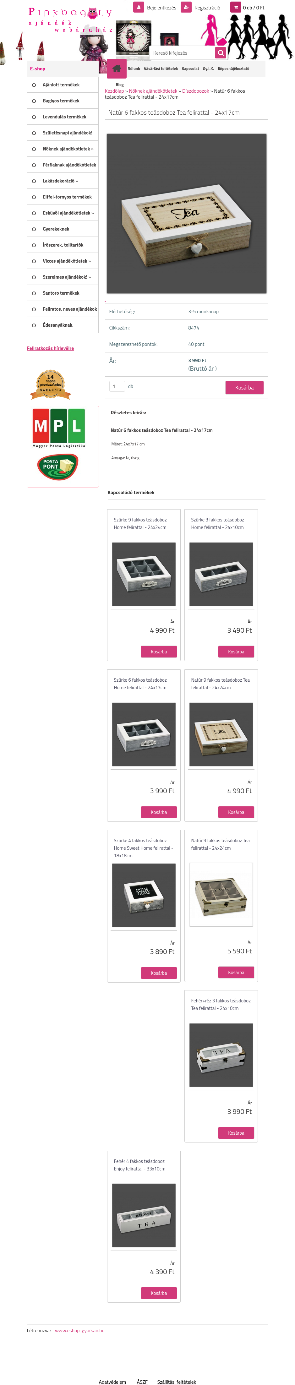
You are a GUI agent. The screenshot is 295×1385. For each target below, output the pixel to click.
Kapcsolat (190, 68)
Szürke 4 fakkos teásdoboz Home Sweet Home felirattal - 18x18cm (143, 848)
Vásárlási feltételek (161, 68)
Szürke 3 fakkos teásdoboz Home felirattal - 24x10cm (217, 523)
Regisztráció (207, 7)
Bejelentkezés (162, 7)
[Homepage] (118, 68)
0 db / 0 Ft (254, 7)
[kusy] (117, 386)
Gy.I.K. (208, 68)
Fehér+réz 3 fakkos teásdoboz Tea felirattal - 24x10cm (221, 1004)
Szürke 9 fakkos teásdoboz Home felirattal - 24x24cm (140, 523)
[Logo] (70, 19)
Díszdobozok (195, 91)
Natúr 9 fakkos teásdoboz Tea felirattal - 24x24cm (220, 683)
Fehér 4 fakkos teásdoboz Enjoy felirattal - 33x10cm (140, 1165)
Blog (120, 84)
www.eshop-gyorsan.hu (80, 1330)
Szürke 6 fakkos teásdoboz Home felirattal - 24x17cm (140, 683)
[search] (220, 53)
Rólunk (134, 68)
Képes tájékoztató (233, 68)
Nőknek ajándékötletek (153, 91)
